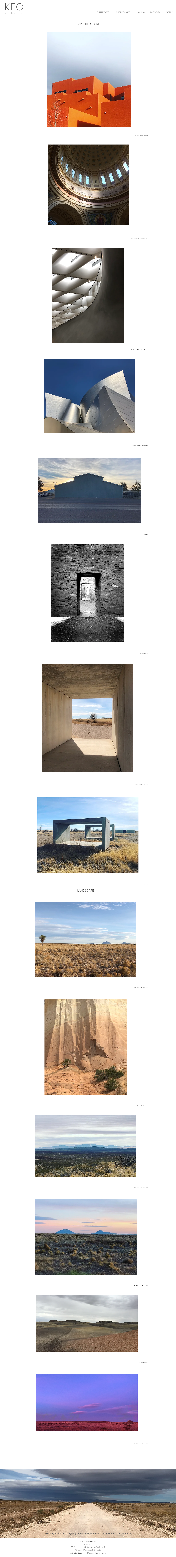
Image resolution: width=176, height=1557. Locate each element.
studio (9, 13)
